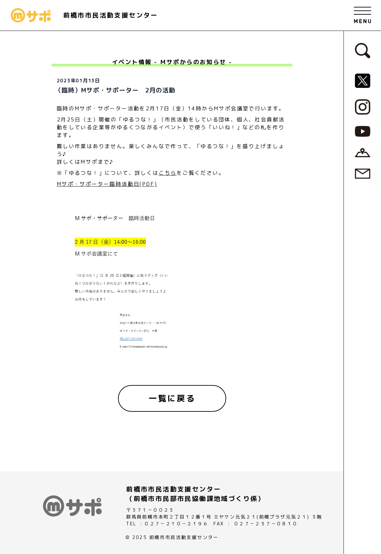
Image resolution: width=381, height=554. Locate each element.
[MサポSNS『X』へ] (362, 80)
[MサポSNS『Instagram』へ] (362, 106)
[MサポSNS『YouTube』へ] (362, 130)
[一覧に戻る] (172, 398)
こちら (168, 172)
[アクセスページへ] (362, 152)
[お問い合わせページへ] (362, 173)
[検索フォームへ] (362, 50)
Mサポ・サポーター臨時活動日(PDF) (107, 183)
